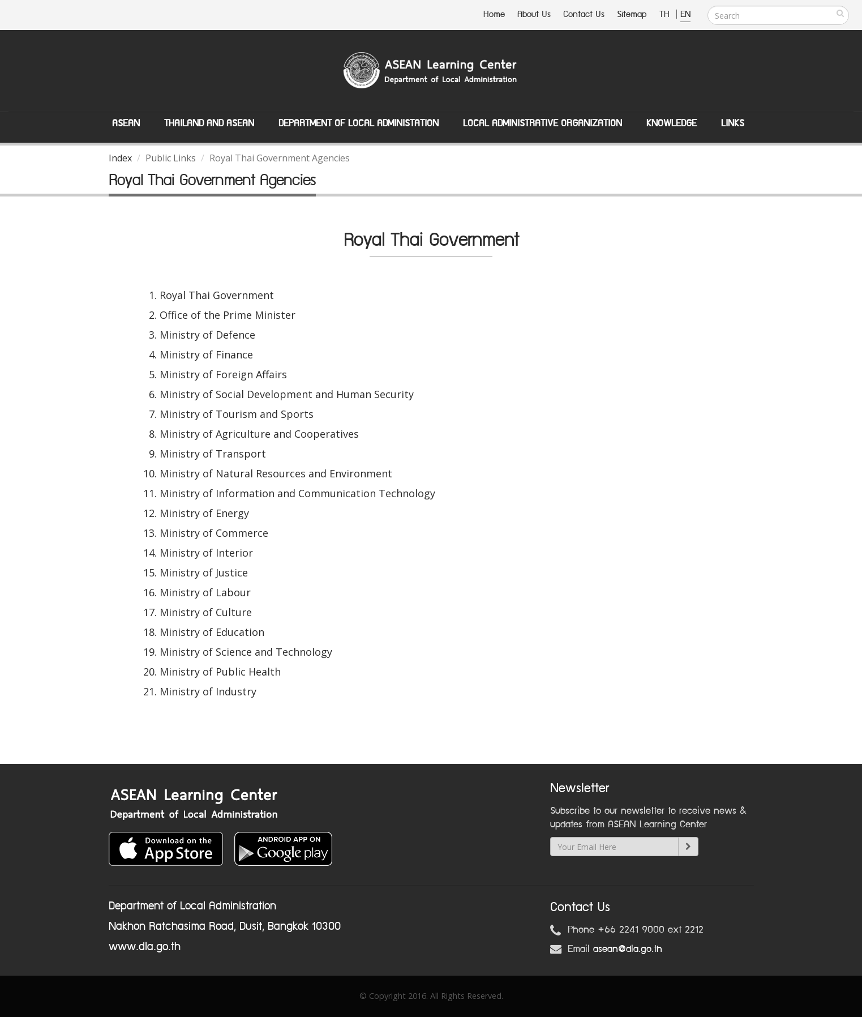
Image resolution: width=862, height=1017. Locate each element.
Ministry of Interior (206, 552)
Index (120, 158)
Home (494, 14)
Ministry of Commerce (214, 533)
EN (685, 14)
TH (665, 14)
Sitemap (632, 14)
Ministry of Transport (213, 453)
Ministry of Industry (208, 691)
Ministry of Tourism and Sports (237, 414)
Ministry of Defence (207, 334)
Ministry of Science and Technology (246, 652)
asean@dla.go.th (627, 949)
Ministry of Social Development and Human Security (287, 394)
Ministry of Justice (204, 572)
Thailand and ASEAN (209, 123)
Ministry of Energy (204, 513)
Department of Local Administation (358, 123)
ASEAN (126, 123)
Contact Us (583, 14)
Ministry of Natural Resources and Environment (276, 473)
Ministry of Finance (206, 354)
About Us (534, 14)
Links (732, 123)
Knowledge (671, 123)
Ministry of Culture (206, 612)
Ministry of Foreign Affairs (223, 374)
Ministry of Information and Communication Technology (297, 493)
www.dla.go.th (145, 946)
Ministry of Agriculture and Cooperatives (259, 434)
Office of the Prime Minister (227, 315)
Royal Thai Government (217, 295)
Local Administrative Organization (542, 123)
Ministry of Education (212, 632)
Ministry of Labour (205, 592)
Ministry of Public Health (220, 671)
